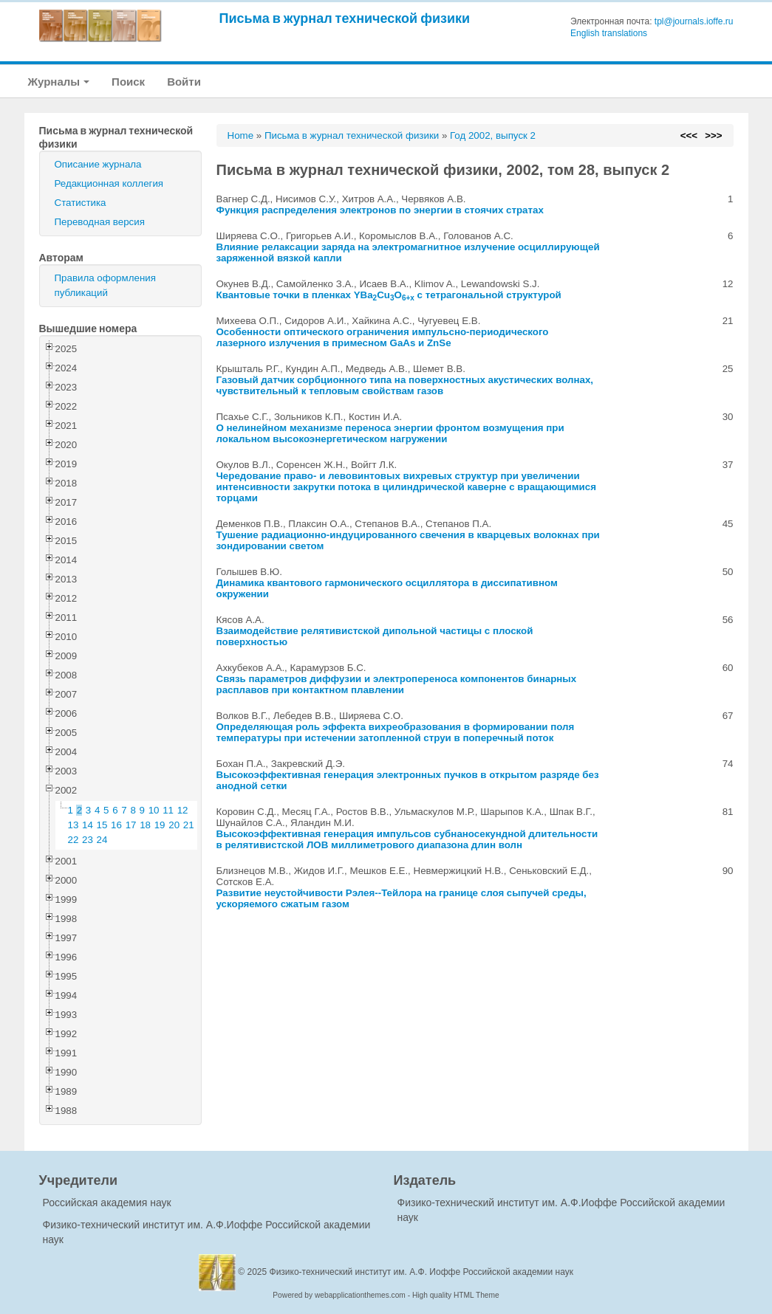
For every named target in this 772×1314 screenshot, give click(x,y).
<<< (688, 135)
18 (145, 824)
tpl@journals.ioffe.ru (694, 21)
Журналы (59, 82)
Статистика (80, 202)
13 (73, 824)
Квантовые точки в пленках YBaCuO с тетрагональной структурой (388, 294)
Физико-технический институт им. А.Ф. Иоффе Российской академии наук (422, 1272)
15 (102, 824)
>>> (713, 135)
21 (188, 824)
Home (241, 135)
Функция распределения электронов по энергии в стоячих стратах (380, 210)
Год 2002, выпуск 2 (493, 135)
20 (174, 824)
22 (73, 839)
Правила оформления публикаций (105, 285)
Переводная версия (100, 221)
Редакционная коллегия (109, 183)
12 (182, 810)
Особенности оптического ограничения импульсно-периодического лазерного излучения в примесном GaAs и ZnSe (382, 337)
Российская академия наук (107, 1202)
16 (116, 824)
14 (87, 824)
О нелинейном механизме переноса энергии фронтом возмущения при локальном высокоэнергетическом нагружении (390, 433)
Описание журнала (98, 164)
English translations (608, 33)
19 (159, 824)
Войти (184, 82)
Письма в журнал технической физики (345, 18)
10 (154, 810)
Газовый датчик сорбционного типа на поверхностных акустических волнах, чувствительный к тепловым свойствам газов (405, 385)
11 (168, 810)
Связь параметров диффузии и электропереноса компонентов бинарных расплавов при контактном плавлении (396, 684)
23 (87, 839)
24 (102, 839)
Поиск (128, 82)
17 (131, 824)
